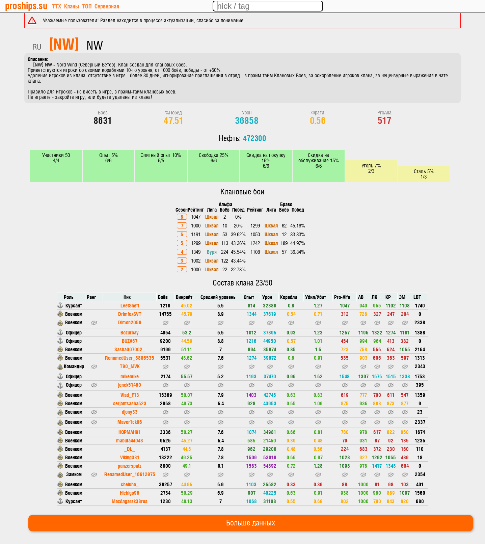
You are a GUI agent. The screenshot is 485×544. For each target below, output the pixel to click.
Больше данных (250, 523)
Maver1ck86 (129, 421)
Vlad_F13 (129, 394)
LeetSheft (129, 305)
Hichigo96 (129, 492)
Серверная (107, 6)
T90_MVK (130, 366)
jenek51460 (129, 384)
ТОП (86, 6)
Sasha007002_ (129, 349)
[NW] (64, 43)
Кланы (71, 6)
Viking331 (129, 457)
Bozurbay (129, 332)
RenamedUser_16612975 (129, 474)
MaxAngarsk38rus (129, 501)
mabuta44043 (129, 440)
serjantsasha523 (129, 403)
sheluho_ (130, 484)
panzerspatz (129, 465)
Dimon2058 (129, 322)
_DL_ (129, 448)
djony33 (130, 411)
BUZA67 (129, 340)
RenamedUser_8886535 (129, 357)
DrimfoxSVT (129, 313)
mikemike (129, 376)
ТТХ (56, 6)
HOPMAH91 (129, 431)
